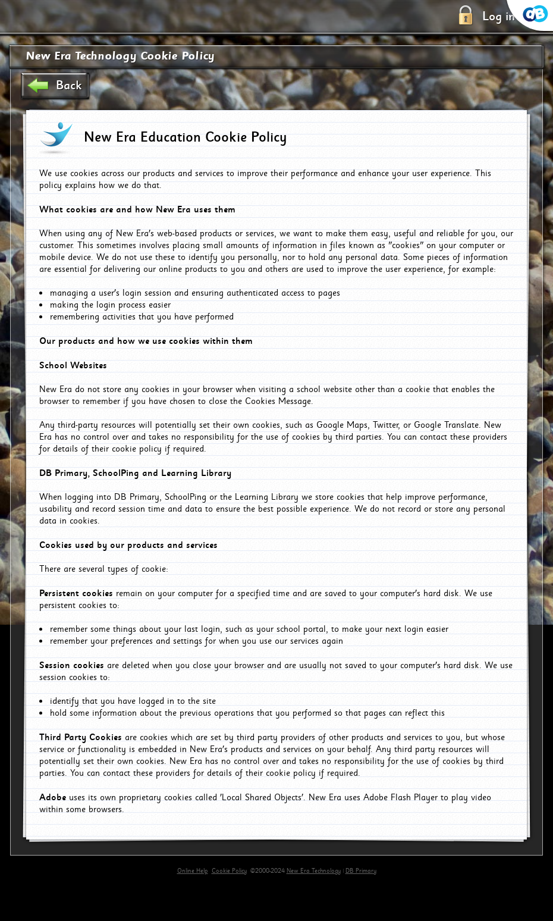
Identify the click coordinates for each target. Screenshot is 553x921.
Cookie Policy (229, 871)
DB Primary (360, 871)
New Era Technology (314, 871)
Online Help (192, 871)
